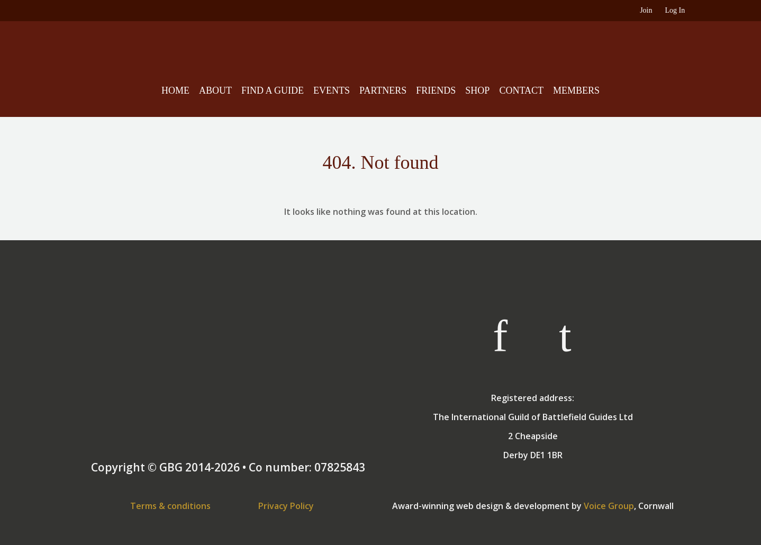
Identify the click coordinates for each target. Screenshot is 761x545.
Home (175, 90)
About (215, 90)
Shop (477, 90)
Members (576, 90)
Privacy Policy (286, 506)
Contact (521, 90)
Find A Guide (272, 90)
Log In (675, 10)
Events (331, 90)
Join (646, 10)
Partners (382, 90)
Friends (436, 90)
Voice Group (609, 506)
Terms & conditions (170, 506)
